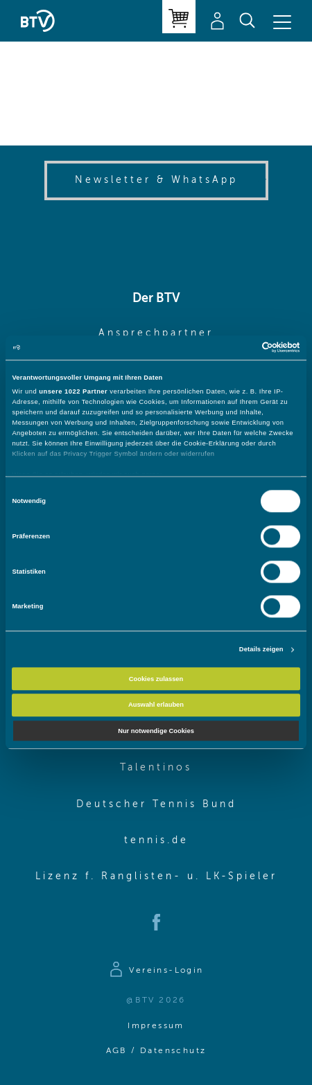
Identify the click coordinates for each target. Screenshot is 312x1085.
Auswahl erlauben (156, 704)
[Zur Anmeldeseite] (155, 971)
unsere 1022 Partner (73, 391)
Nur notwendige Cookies (156, 730)
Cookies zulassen (156, 679)
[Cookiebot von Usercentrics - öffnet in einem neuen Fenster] (239, 347)
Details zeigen (261, 649)
